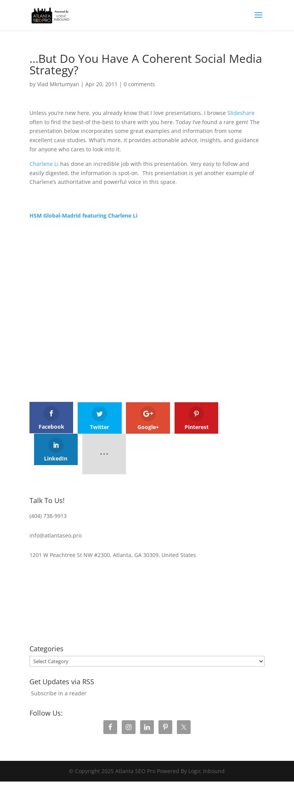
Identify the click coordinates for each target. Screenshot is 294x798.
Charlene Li (44, 163)
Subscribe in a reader (59, 661)
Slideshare (241, 112)
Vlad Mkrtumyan (58, 84)
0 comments (139, 84)
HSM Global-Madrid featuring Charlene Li (83, 215)
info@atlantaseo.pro (55, 503)
